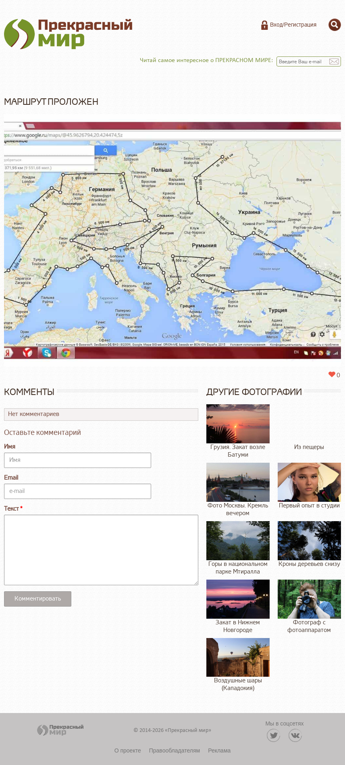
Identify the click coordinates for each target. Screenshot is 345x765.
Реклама (219, 750)
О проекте (127, 750)
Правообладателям (174, 750)
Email (11, 478)
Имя (9, 447)
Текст (11, 509)
